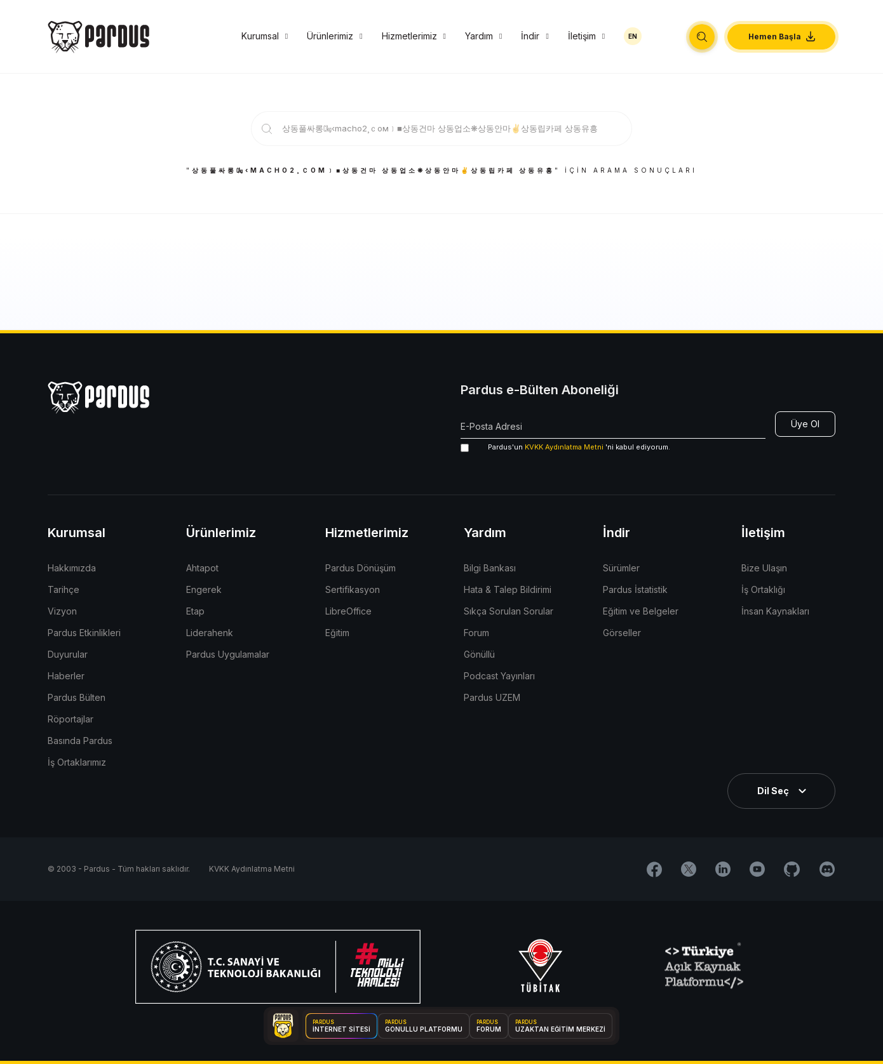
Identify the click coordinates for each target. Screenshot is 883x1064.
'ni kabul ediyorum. (565, 447)
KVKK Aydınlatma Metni (564, 446)
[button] (702, 37)
